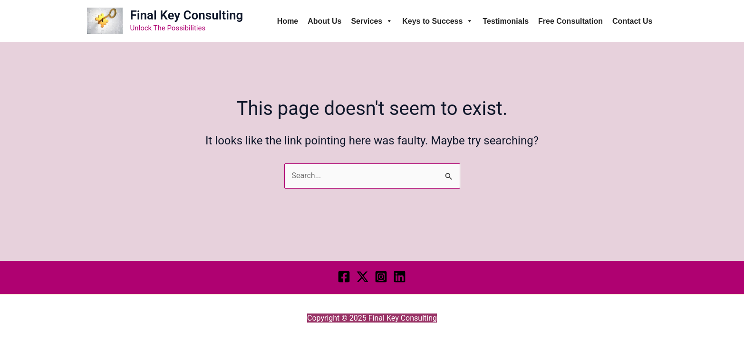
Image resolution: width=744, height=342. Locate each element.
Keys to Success (437, 21)
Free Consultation (570, 21)
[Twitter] (362, 276)
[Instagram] (381, 276)
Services (372, 21)
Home (287, 21)
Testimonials (506, 21)
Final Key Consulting (186, 15)
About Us (324, 21)
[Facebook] (344, 276)
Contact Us (632, 21)
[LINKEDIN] (399, 276)
